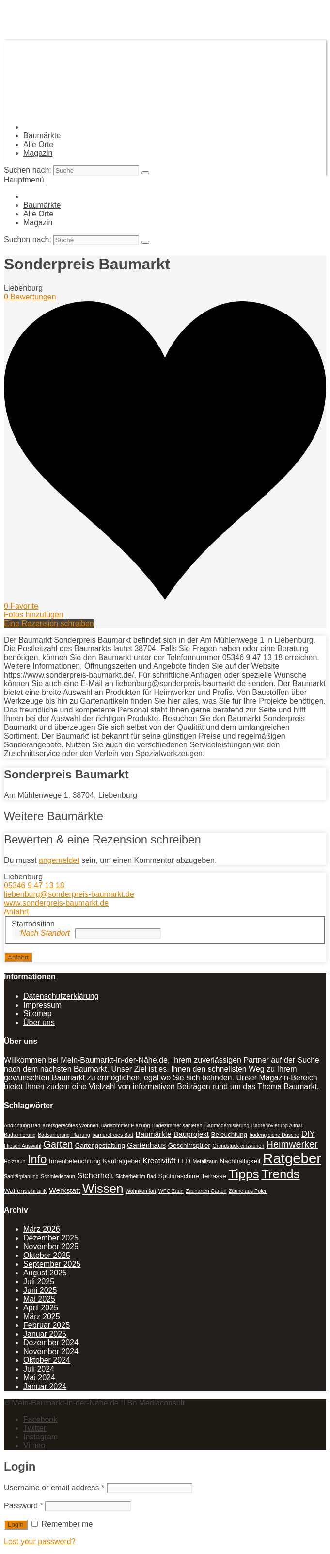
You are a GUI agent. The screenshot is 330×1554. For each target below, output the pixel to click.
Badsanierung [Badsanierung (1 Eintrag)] (20, 1135)
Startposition (33, 924)
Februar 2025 (46, 1325)
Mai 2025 (39, 1299)
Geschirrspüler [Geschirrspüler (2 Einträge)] (189, 1145)
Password (23, 1506)
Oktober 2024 (46, 1360)
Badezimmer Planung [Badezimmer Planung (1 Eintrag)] (125, 1125)
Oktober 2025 (46, 1255)
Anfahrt (16, 912)
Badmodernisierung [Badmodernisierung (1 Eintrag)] (226, 1125)
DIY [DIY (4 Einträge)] (308, 1134)
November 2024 (51, 1351)
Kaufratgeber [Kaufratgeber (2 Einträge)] (122, 1161)
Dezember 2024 (51, 1343)
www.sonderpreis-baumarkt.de (56, 903)
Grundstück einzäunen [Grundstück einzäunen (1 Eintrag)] (238, 1146)
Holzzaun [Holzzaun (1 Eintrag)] (14, 1161)
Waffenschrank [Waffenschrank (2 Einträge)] (25, 1190)
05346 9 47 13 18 (34, 885)
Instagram (40, 1437)
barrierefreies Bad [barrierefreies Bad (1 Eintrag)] (113, 1135)
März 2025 (41, 1316)
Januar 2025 (44, 1334)
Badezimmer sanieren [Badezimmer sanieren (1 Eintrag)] (177, 1125)
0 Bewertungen (30, 297)
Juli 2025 (38, 1281)
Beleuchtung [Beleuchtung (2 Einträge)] (229, 1134)
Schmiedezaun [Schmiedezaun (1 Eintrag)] (58, 1176)
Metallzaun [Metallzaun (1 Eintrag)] (205, 1161)
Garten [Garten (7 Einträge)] (58, 1144)
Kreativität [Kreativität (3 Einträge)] (158, 1161)
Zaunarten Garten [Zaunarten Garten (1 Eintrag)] (206, 1191)
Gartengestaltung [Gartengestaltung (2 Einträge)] (100, 1145)
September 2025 (51, 1264)
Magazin (37, 153)
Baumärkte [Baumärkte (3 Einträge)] (154, 1134)
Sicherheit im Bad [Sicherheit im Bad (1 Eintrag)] (135, 1176)
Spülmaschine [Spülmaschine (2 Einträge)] (178, 1176)
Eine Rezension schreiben (49, 623)
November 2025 (51, 1246)
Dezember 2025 (51, 1238)
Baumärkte (42, 136)
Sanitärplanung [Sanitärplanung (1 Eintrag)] (21, 1176)
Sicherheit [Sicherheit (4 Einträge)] (95, 1175)
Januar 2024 (44, 1386)
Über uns (39, 1022)
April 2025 (40, 1308)
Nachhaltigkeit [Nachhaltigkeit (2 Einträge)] (240, 1161)
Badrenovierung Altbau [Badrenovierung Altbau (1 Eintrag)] (277, 1125)
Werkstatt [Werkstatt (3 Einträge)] (64, 1190)
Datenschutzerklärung (61, 996)
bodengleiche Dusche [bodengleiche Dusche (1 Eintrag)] (274, 1135)
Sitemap (37, 1013)
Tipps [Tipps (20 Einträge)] (243, 1174)
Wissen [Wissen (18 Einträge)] (102, 1188)
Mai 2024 (39, 1377)
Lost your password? (40, 1541)
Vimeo (34, 1445)
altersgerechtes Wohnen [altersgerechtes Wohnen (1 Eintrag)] (70, 1125)
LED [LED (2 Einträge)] (184, 1161)
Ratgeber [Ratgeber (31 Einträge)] (292, 1158)
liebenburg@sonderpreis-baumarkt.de (69, 894)
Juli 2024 (38, 1369)
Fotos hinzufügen (33, 615)
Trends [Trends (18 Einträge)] (280, 1174)
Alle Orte (38, 144)
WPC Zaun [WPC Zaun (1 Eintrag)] (171, 1191)
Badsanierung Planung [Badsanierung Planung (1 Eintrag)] (64, 1135)
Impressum (42, 1005)
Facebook (40, 1419)
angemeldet (59, 860)
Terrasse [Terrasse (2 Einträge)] (213, 1176)
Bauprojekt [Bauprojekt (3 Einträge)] (191, 1134)
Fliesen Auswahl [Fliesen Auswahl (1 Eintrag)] (22, 1146)
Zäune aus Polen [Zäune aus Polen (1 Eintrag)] (248, 1191)
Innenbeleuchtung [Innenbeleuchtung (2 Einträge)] (75, 1161)
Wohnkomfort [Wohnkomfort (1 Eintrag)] (141, 1191)
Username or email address (54, 1488)
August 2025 (45, 1273)
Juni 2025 (40, 1290)
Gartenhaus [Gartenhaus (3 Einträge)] (146, 1145)
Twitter (34, 1428)
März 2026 (41, 1229)
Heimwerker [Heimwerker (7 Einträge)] (292, 1144)
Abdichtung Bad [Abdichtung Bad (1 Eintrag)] (22, 1125)
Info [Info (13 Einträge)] (37, 1159)
